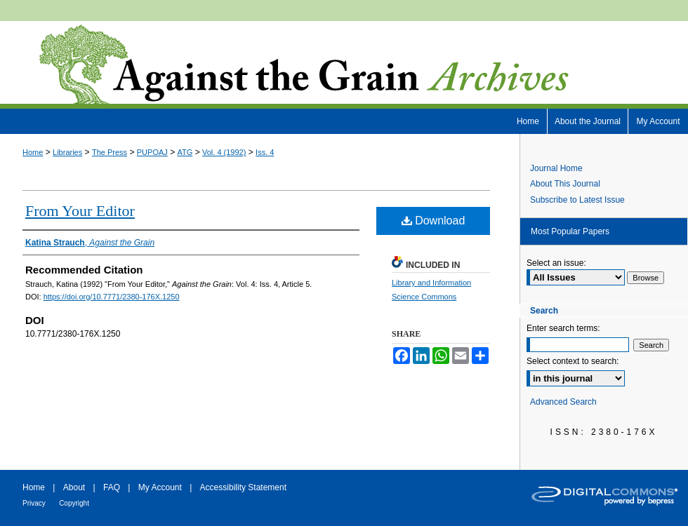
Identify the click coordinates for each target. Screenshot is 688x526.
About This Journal (565, 184)
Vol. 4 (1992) (224, 152)
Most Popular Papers (570, 231)
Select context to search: (572, 361)
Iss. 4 (265, 152)
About (74, 487)
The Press (109, 152)
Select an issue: (556, 263)
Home (32, 152)
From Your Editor (80, 211)
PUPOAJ (152, 152)
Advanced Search (563, 402)
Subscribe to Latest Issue (577, 200)
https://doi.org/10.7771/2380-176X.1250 (112, 296)
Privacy (34, 503)
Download (433, 221)
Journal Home (556, 168)
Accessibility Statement (243, 487)
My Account (160, 487)
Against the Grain (344, 65)
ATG (185, 152)
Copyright (74, 503)
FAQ (111, 487)
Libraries (67, 152)
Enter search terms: (563, 328)
